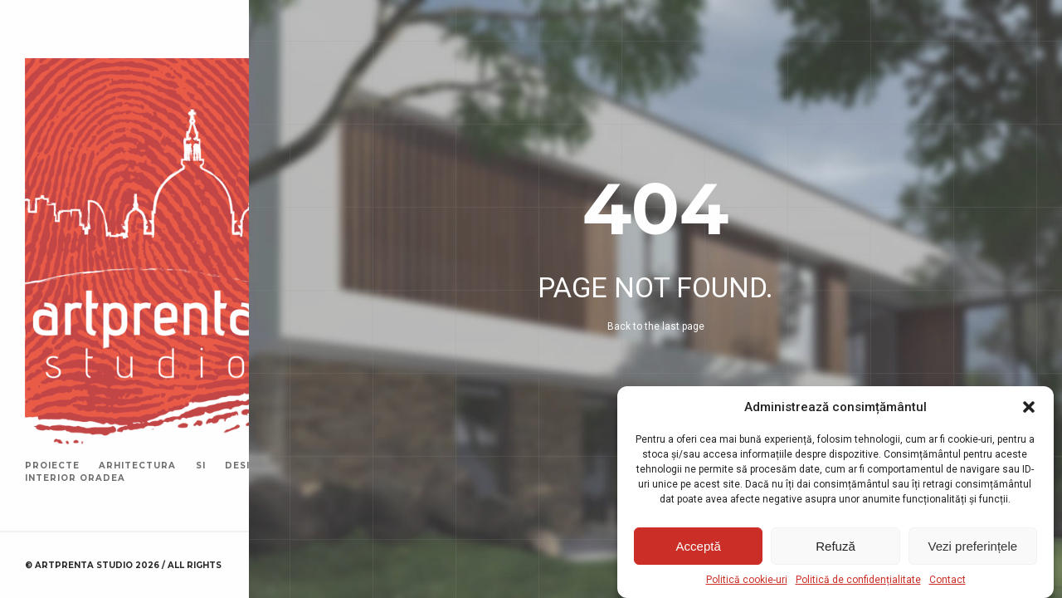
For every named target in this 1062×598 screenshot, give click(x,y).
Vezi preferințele (973, 546)
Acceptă (698, 546)
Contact (947, 580)
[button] (1029, 407)
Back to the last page (655, 326)
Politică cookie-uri (746, 580)
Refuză (835, 546)
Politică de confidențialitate (858, 580)
